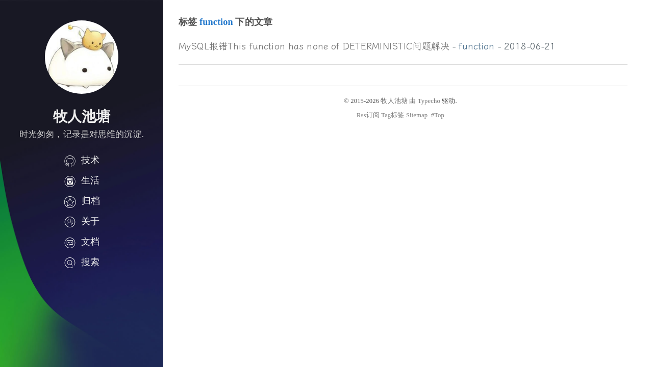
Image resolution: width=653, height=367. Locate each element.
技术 (81, 160)
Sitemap (417, 115)
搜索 (81, 262)
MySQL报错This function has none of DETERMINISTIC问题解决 (314, 46)
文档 (81, 242)
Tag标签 (392, 115)
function (476, 46)
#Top (437, 115)
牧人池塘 (394, 100)
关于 (81, 221)
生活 (81, 180)
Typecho (429, 100)
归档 (81, 201)
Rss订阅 (368, 115)
